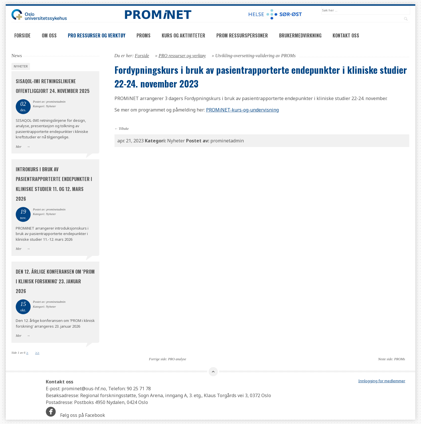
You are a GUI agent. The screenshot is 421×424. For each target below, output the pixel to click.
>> (37, 352)
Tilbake (124, 129)
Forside (22, 35)
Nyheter (21, 66)
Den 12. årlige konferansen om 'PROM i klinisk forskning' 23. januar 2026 (55, 281)
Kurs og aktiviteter (183, 35)
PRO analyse (177, 359)
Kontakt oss (346, 35)
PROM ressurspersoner (242, 35)
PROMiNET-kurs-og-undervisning (242, 110)
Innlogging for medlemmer (381, 380)
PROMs (144, 35)
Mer (18, 147)
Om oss (49, 35)
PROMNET (157, 15)
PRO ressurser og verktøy (96, 35)
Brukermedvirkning (300, 35)
